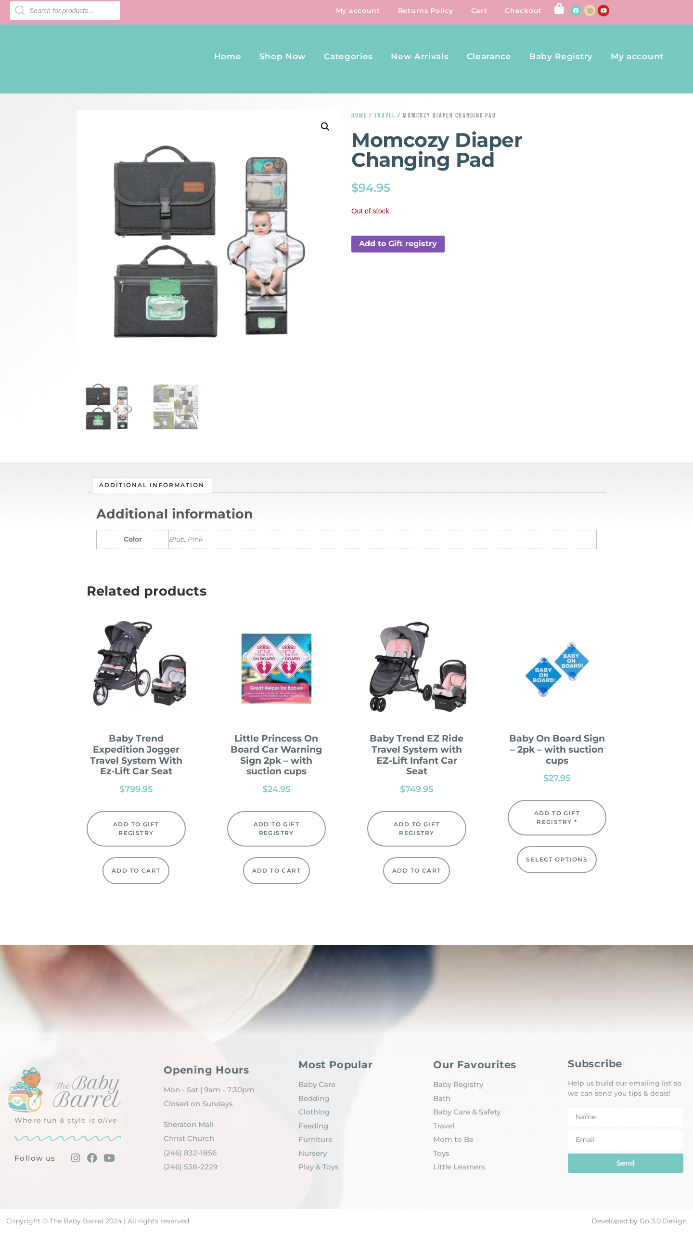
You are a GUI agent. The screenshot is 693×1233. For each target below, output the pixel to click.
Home (228, 56)
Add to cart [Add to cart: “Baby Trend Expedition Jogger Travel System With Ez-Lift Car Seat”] (136, 870)
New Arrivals (420, 56)
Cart (479, 10)
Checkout (523, 10)
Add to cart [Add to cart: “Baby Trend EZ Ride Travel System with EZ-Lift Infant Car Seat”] (416, 870)
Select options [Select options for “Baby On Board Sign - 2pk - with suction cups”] (557, 859)
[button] (325, 126)
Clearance (489, 56)
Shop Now (283, 56)
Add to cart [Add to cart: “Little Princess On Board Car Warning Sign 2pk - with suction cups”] (276, 870)
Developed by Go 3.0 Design (639, 1221)
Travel (385, 115)
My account (358, 10)
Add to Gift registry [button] (398, 243)
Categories (348, 56)
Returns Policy (425, 10)
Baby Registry (561, 56)
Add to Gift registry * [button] (557, 817)
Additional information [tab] (152, 485)
